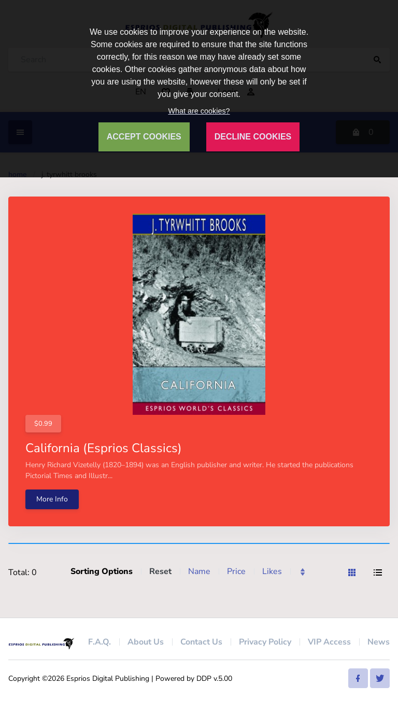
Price (236, 571)
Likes (272, 571)
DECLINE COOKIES (253, 136)
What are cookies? (199, 111)
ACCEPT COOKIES (144, 136)
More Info (52, 499)
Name (199, 571)
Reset (160, 571)
